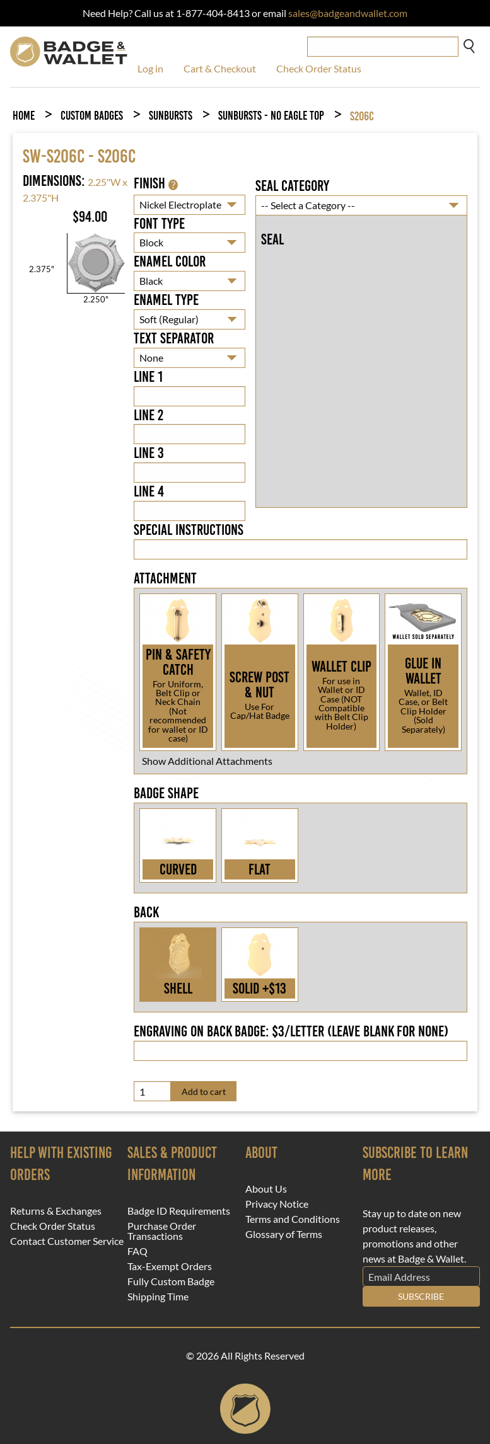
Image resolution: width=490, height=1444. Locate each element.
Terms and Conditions (292, 1219)
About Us (266, 1189)
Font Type (159, 223)
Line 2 (148, 415)
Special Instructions (188, 530)
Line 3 (149, 453)
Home (24, 115)
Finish (156, 183)
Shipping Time (158, 1297)
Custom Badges (92, 115)
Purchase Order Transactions (161, 1231)
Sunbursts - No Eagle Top (271, 115)
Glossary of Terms (283, 1234)
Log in (150, 68)
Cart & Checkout (220, 68)
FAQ (137, 1251)
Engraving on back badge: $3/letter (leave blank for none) (291, 1031)
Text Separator (174, 338)
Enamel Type (166, 300)
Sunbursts (170, 115)
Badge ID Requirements (178, 1211)
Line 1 (148, 377)
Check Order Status (318, 68)
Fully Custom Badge (170, 1281)
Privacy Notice (276, 1204)
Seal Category (292, 186)
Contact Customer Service (67, 1241)
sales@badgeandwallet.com (347, 13)
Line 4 (149, 491)
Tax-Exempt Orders (169, 1266)
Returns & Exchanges (56, 1211)
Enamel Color (170, 261)
